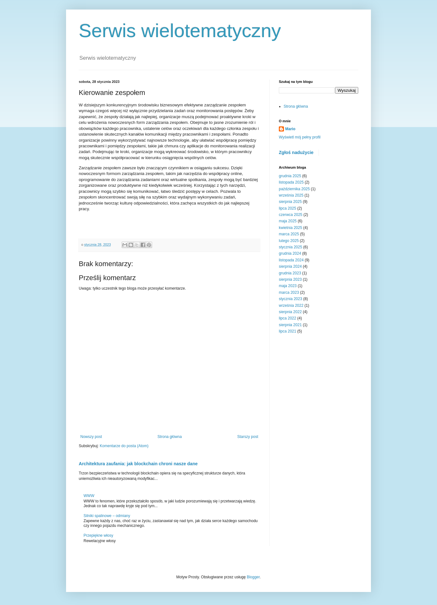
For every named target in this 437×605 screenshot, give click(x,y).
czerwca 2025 (290, 214)
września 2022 (291, 305)
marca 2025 (289, 234)
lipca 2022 (287, 318)
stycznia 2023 (290, 299)
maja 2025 (288, 221)
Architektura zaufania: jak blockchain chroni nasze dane (138, 463)
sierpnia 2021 (290, 325)
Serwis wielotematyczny (180, 30)
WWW (89, 496)
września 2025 (291, 195)
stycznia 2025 (290, 247)
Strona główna (170, 436)
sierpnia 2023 (290, 279)
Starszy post (247, 436)
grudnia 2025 (290, 176)
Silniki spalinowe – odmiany (107, 516)
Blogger (253, 577)
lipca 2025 (287, 208)
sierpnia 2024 (290, 266)
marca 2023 (289, 292)
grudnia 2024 (290, 253)
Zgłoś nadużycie (296, 152)
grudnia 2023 (290, 273)
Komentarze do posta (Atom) (124, 446)
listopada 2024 (291, 260)
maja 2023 (288, 286)
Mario (290, 129)
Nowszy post (91, 436)
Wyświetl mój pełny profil (299, 137)
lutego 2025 (289, 241)
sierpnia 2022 (290, 312)
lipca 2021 (287, 331)
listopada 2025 (291, 182)
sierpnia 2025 (290, 201)
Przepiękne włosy (98, 535)
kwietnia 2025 (290, 227)
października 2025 (294, 189)
